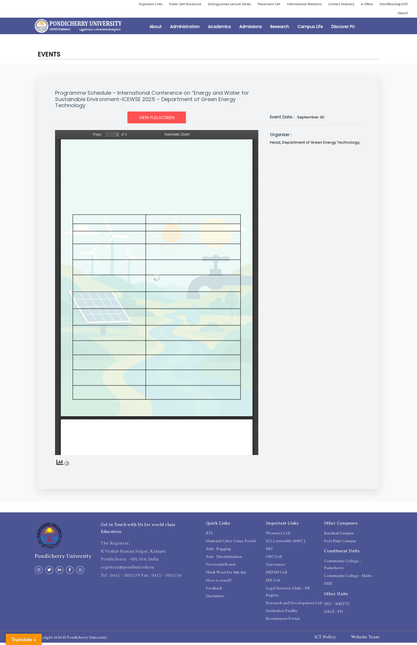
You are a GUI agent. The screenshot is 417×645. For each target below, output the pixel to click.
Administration (185, 29)
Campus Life (310, 29)
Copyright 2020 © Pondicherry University (71, 639)
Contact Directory (371, 4)
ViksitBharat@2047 (372, 14)
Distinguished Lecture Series (245, 4)
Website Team (365, 639)
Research (279, 29)
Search (402, 14)
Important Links (157, 4)
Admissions (250, 29)
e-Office (401, 4)
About (155, 29)
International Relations (330, 4)
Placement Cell (290, 4)
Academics (219, 29)
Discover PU (343, 29)
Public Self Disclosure (196, 4)
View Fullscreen (156, 119)
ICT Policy (325, 639)
